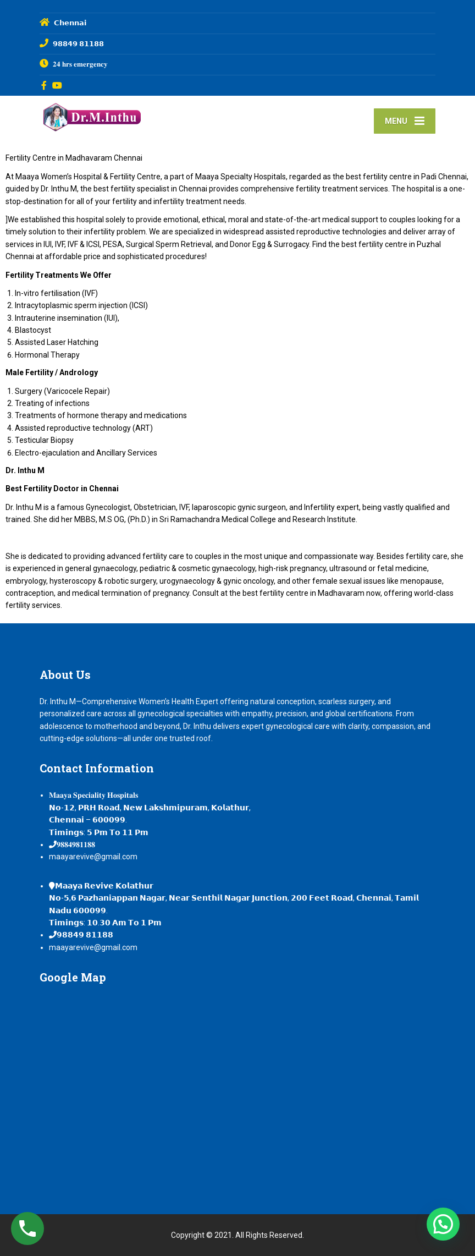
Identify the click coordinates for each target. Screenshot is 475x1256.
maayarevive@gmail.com (93, 856)
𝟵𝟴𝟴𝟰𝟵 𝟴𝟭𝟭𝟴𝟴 (85, 934)
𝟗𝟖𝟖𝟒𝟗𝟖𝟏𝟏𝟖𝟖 (76, 844)
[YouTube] (57, 85)
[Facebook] (44, 85)
